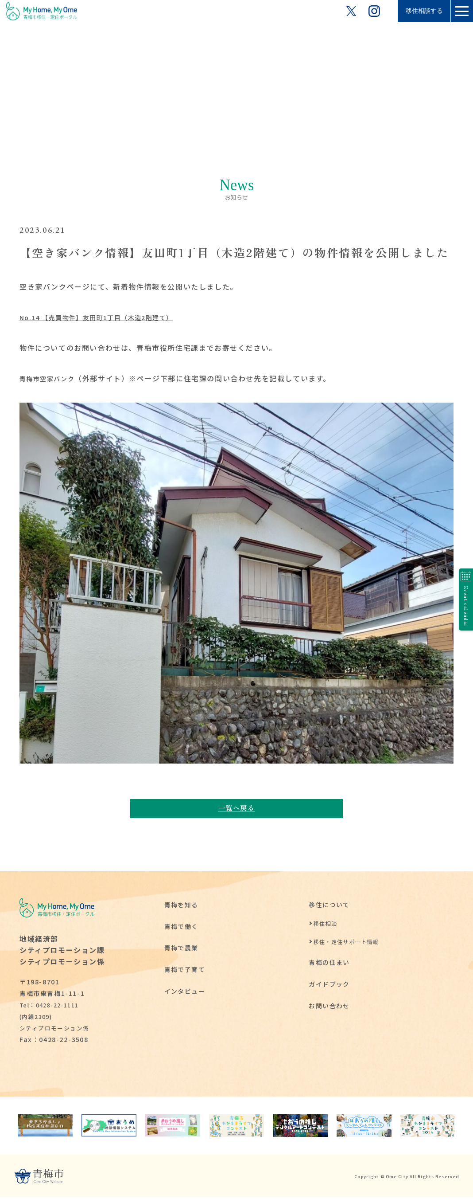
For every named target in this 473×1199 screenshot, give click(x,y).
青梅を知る (181, 906)
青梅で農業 (181, 949)
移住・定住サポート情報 (348, 943)
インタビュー (185, 992)
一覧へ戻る (236, 808)
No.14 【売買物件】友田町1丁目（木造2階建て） (107, 317)
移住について (329, 906)
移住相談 (326, 925)
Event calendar (462, 599)
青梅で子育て (185, 971)
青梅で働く (181, 928)
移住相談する (415, 11)
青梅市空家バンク (50, 378)
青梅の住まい (329, 963)
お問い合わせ (329, 1007)
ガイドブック (329, 985)
